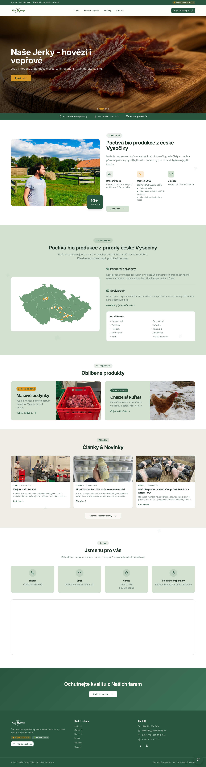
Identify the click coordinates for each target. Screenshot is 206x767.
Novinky (107, 10)
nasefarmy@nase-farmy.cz (120, 305)
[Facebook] (140, 745)
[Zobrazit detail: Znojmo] (62, 320)
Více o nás (118, 208)
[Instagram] (146, 745)
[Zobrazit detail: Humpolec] (52, 308)
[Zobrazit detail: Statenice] (44, 299)
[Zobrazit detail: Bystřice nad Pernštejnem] (62, 309)
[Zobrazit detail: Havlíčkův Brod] (55, 307)
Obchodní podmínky (162, 762)
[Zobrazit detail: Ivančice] (64, 317)
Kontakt (119, 10)
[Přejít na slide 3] (106, 109)
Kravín (78, 734)
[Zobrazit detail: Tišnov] (65, 313)
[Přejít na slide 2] (103, 109)
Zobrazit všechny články (103, 516)
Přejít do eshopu (183, 10)
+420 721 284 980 (148, 726)
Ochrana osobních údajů (184, 762)
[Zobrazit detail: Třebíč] (60, 312)
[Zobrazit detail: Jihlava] (57, 310)
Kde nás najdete (91, 10)
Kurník (78, 730)
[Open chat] (198, 759)
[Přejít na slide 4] (108, 109)
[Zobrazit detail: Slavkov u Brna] (71, 316)
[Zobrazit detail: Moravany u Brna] (67, 317)
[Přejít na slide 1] (99, 109)
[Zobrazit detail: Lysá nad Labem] (48, 298)
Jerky (78, 726)
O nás (76, 10)
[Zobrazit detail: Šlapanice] (69, 315)
